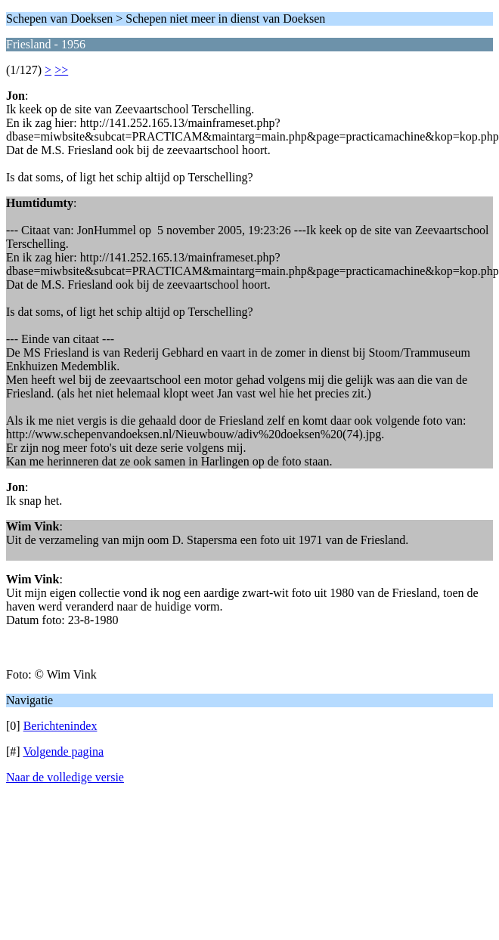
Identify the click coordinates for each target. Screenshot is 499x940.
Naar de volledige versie (65, 777)
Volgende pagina (63, 751)
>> (61, 69)
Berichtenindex (60, 725)
